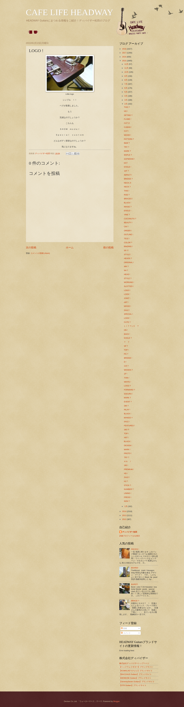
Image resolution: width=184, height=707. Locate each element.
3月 (126, 100)
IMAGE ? (127, 207)
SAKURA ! (128, 394)
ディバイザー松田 (129, 532)
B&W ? (127, 143)
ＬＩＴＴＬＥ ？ (131, 326)
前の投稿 (108, 247)
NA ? (126, 270)
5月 (126, 92)
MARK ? (127, 151)
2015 (124, 61)
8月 (126, 80)
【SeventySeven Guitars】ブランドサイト (137, 682)
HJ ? (126, 481)
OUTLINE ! (128, 234)
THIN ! (126, 378)
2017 (124, 53)
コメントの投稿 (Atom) (40, 253)
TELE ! (127, 238)
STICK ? (127, 485)
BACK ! (127, 334)
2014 (124, 511)
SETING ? (128, 115)
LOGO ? (127, 386)
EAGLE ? (128, 338)
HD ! (126, 473)
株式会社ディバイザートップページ (134, 663)
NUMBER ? (129, 489)
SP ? (126, 346)
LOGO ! (127, 290)
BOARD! (134, 568)
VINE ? (127, 215)
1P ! (125, 374)
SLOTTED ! (129, 286)
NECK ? (127, 187)
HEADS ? (128, 258)
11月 (126, 68)
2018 (124, 49)
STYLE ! (127, 254)
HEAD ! (127, 274)
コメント (126, 633)
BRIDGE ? (128, 179)
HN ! (126, 330)
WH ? (126, 266)
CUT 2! (127, 123)
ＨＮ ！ (127, 461)
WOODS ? (128, 370)
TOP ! (126, 350)
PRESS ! (127, 497)
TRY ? (126, 147)
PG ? (126, 354)
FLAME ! (127, 119)
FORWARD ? (129, 390)
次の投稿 (31, 247)
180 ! (126, 465)
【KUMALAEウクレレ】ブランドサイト (136, 671)
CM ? (126, 226)
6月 (126, 88)
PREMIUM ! (129, 469)
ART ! (126, 302)
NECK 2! (127, 183)
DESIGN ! (128, 445)
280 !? (126, 430)
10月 (126, 72)
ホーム (70, 247)
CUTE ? (127, 322)
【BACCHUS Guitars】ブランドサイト (135, 674)
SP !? (126, 250)
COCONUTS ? (130, 219)
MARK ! (127, 449)
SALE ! (127, 310)
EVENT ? (128, 402)
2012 (124, 519)
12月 (126, 64)
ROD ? (127, 195)
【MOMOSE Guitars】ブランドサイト (135, 678)
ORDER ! (128, 231)
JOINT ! (127, 298)
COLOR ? (128, 242)
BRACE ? (135, 601)
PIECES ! (135, 549)
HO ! (126, 111)
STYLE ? (127, 278)
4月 (126, 96)
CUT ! (126, 131)
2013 (124, 515)
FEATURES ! (129, 426)
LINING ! (127, 493)
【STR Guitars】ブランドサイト (132, 685)
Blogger (116, 701)
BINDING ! (128, 246)
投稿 (124, 628)
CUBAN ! (127, 127)
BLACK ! (127, 203)
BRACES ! (128, 199)
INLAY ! (127, 410)
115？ (126, 366)
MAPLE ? (128, 155)
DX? (126, 163)
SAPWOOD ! (129, 159)
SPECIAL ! (128, 314)
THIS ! (126, 191)
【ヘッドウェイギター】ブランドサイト (136, 667)
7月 (126, 84)
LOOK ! (127, 294)
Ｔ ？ (127, 342)
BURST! (134, 584)
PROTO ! (128, 453)
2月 (126, 104)
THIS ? (127, 107)
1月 (126, 506)
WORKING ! (129, 282)
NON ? (127, 501)
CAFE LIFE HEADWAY (69, 12)
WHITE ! (127, 382)
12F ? (126, 171)
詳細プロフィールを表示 (129, 536)
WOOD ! (127, 135)
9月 (126, 76)
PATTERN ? (129, 139)
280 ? (126, 406)
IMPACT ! (128, 175)
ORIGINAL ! (129, 262)
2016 (124, 57)
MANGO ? (128, 418)
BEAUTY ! (128, 222)
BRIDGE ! (128, 358)
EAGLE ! (127, 167)
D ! (125, 362)
